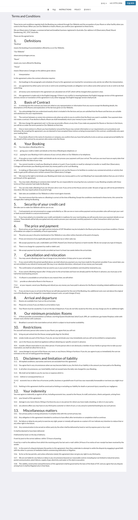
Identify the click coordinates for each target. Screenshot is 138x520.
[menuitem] (48, 9)
